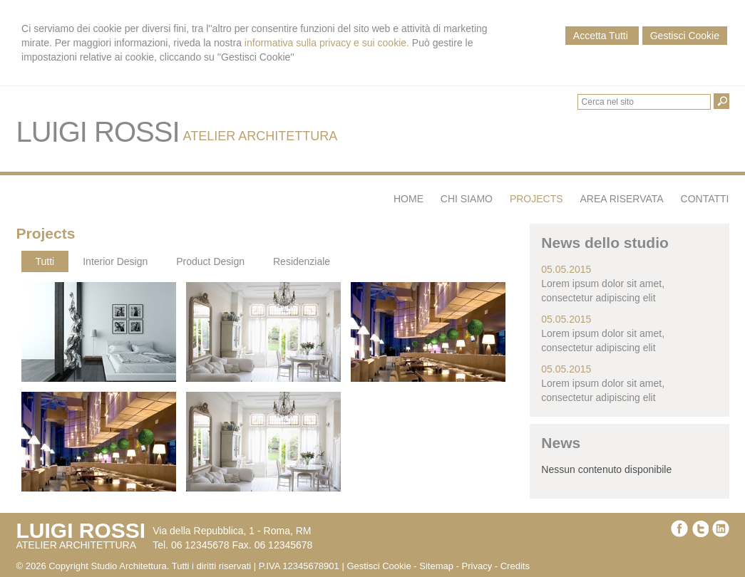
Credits (515, 566)
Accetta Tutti (602, 35)
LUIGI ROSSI (98, 131)
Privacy (477, 566)
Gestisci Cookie (684, 35)
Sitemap (436, 566)
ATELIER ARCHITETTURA (260, 136)
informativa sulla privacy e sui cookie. (327, 42)
